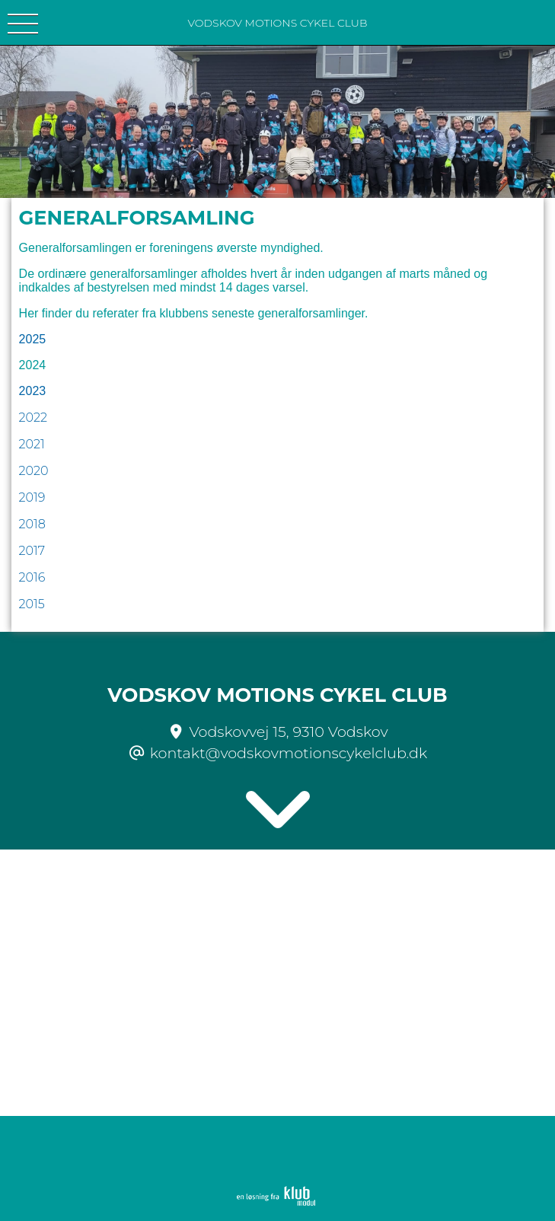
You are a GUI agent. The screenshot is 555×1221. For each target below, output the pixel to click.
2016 (32, 577)
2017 (32, 551)
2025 (32, 339)
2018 (32, 524)
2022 (33, 417)
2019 (32, 497)
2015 (32, 604)
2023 (32, 390)
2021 (32, 444)
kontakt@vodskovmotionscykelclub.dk (289, 753)
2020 (34, 471)
